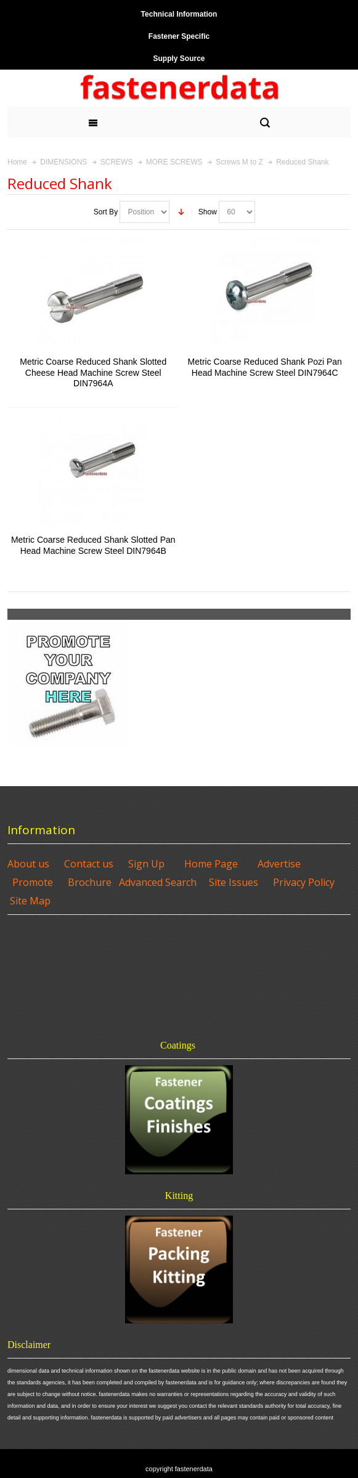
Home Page (211, 864)
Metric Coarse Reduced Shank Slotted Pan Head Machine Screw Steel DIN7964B (93, 545)
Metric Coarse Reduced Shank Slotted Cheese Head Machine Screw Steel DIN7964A (93, 372)
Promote (32, 882)
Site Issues (233, 882)
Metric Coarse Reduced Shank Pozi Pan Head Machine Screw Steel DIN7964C (265, 367)
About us (28, 864)
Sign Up (146, 864)
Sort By (106, 212)
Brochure (90, 882)
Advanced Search (158, 882)
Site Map (30, 901)
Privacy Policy (304, 882)
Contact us (88, 864)
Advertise (279, 864)
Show (207, 212)
